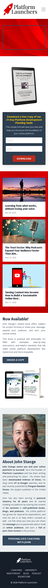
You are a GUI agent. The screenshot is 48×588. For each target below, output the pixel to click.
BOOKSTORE (24, 576)
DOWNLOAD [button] (24, 158)
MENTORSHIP (13, 573)
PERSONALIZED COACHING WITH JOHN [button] (24, 540)
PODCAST (36, 573)
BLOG (26, 573)
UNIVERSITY (31, 570)
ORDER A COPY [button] (15, 359)
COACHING (16, 570)
